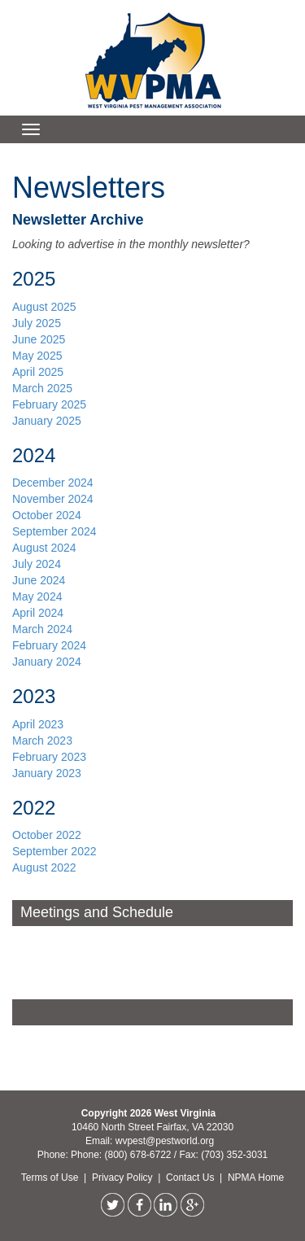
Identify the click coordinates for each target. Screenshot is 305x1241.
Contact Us (191, 1177)
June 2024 (38, 580)
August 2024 (44, 547)
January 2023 (46, 773)
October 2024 (46, 515)
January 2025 (46, 420)
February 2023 (49, 756)
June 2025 (38, 339)
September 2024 (54, 531)
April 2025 (37, 371)
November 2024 (54, 498)
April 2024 (37, 612)
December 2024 (53, 482)
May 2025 (37, 355)
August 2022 (44, 867)
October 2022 (46, 834)
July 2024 (36, 563)
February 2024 (49, 645)
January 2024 (46, 661)
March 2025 (42, 388)
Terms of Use (51, 1177)
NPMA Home (256, 1177)
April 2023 (37, 724)
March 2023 (42, 740)
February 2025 (49, 404)
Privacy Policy (123, 1177)
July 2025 (36, 323)
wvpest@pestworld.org (165, 1141)
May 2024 (37, 596)
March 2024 (42, 629)
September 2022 (54, 851)
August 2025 (44, 306)
